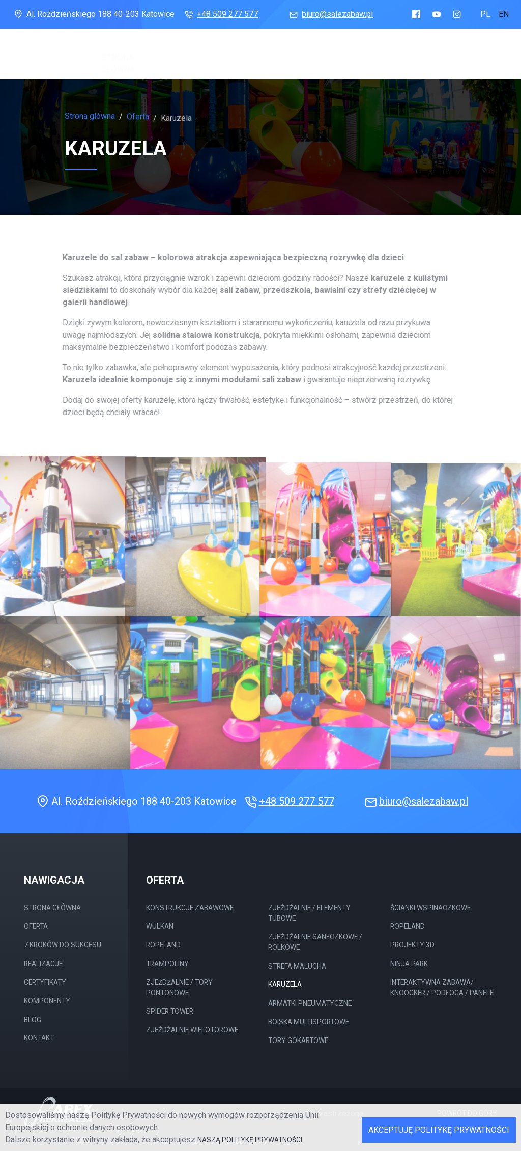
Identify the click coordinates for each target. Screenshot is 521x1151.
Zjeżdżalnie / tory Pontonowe (179, 987)
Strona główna (118, 54)
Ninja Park (409, 964)
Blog (444, 57)
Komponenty (397, 54)
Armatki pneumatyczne (310, 1003)
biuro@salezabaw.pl (330, 14)
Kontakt (39, 1038)
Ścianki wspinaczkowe (430, 907)
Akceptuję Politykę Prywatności (438, 1130)
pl (485, 14)
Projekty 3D (412, 945)
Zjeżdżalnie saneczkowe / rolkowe (315, 942)
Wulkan (159, 926)
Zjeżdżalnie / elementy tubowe (309, 912)
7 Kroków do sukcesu (214, 56)
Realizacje (276, 51)
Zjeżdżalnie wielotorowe (192, 1030)
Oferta (162, 48)
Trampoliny (167, 964)
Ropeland (163, 945)
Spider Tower (169, 1011)
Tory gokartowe (298, 1040)
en (504, 14)
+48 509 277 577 (220, 14)
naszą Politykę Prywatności (249, 1140)
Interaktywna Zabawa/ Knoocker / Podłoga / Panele (442, 987)
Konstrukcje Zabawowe (190, 907)
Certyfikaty (334, 52)
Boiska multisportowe (308, 1022)
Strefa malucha (297, 966)
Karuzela (285, 984)
